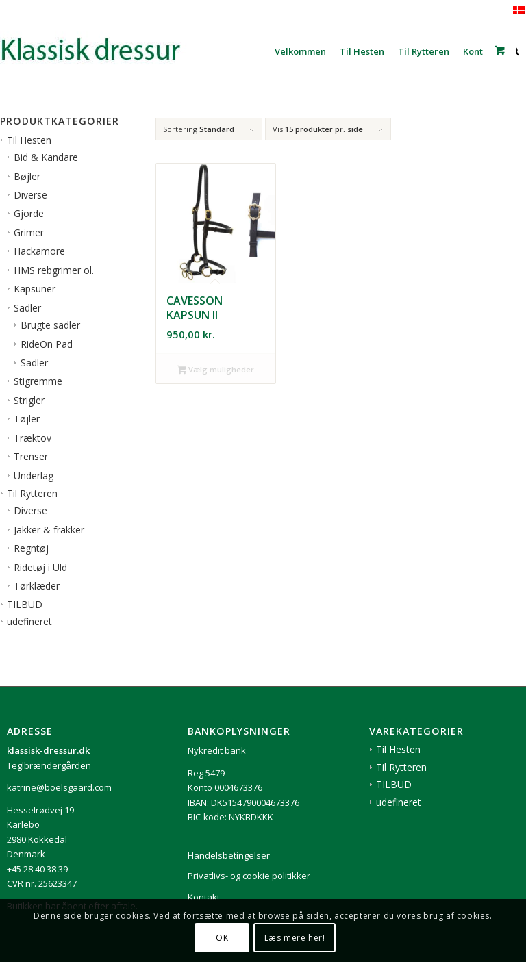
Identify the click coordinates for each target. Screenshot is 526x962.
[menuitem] (300, 51)
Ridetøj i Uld (40, 567)
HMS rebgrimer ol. (54, 270)
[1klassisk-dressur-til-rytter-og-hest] (102, 51)
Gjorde (29, 213)
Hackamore (39, 250)
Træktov (32, 437)
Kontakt (204, 897)
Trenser (31, 456)
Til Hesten (29, 140)
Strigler (29, 400)
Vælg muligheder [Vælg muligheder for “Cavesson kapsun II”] (215, 370)
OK (222, 938)
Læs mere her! (294, 938)
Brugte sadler (50, 324)
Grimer (29, 232)
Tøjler (27, 418)
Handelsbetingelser (229, 855)
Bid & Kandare (46, 157)
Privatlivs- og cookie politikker (249, 876)
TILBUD (24, 604)
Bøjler (27, 176)
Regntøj (31, 548)
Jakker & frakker (49, 529)
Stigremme (38, 381)
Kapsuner (34, 288)
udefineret (29, 621)
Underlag (33, 475)
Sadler (27, 307)
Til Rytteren (32, 493)
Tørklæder (37, 585)
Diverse (30, 194)
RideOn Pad (47, 344)
